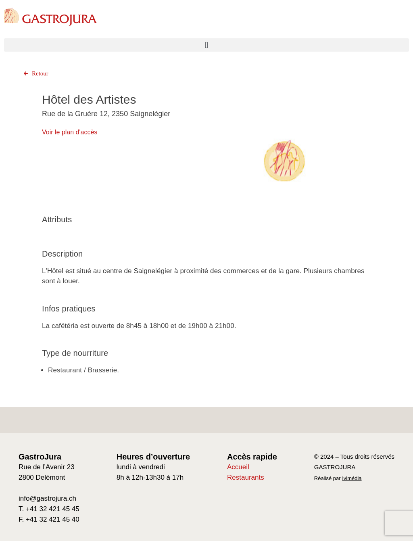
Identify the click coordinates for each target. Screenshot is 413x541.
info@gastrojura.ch (47, 498)
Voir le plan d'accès (69, 132)
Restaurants (245, 477)
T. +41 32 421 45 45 (49, 509)
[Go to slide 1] (284, 225)
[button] (206, 45)
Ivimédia (351, 478)
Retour (35, 73)
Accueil (238, 467)
